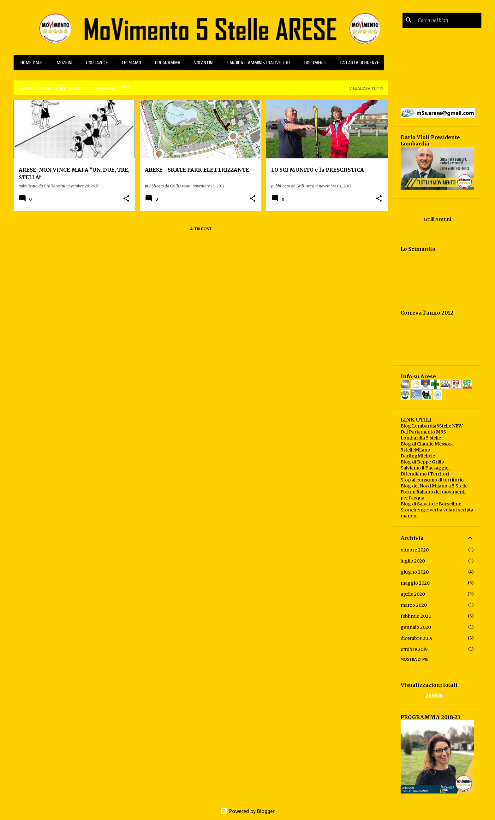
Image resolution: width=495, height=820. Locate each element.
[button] (126, 199)
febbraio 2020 (416, 616)
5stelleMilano (415, 450)
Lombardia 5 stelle (421, 438)
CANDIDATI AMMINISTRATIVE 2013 (257, 63)
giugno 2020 (415, 572)
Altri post (201, 229)
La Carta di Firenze (357, 63)
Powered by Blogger (247, 811)
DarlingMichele (418, 456)
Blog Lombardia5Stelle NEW (432, 426)
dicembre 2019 (416, 638)
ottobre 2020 (415, 550)
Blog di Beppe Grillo (422, 462)
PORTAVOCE (95, 63)
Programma (165, 63)
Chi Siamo (129, 63)
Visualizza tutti (366, 88)
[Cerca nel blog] (448, 20)
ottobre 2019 (414, 649)
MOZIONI (62, 63)
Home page (30, 63)
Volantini (202, 63)
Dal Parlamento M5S (423, 432)
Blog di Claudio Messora (427, 444)
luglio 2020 (413, 561)
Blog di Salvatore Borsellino (431, 504)
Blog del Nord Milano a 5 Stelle (434, 486)
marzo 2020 (414, 605)
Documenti (313, 63)
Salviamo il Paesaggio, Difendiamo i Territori (425, 471)
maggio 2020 (415, 583)
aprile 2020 (413, 594)
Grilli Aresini (437, 219)
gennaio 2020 (416, 627)
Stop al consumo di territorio (432, 480)
